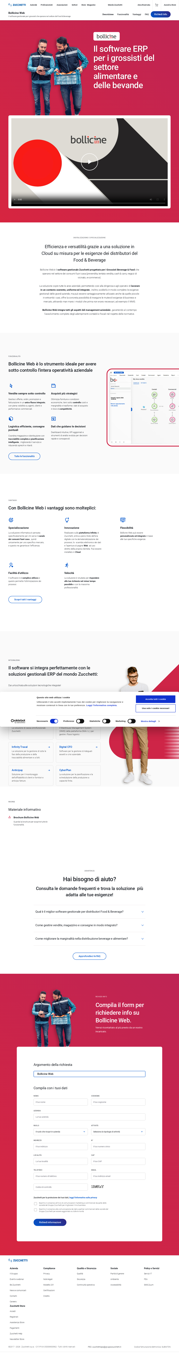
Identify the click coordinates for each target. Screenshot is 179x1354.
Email (93, 1170)
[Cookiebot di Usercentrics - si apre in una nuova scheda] (18, 1348)
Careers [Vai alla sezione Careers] (13, 1301)
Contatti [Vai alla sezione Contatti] (13, 1296)
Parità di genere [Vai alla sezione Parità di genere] (117, 1273)
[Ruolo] (61, 1131)
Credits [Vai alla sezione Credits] (46, 1296)
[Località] (61, 1161)
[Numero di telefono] (61, 1176)
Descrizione (108, 16)
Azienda (37, 1111)
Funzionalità (123, 16)
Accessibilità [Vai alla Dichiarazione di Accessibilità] (115, 1285)
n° (92, 1140)
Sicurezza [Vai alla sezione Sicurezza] (81, 1279)
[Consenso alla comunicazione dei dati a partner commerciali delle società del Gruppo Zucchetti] (35, 1209)
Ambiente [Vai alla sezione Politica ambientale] (114, 1279)
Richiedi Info (160, 15)
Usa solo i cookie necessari (155, 1335)
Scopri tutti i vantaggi (25, 599)
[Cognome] (118, 1102)
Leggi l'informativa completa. (101, 1332)
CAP (93, 1155)
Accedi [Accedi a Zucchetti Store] (13, 1311)
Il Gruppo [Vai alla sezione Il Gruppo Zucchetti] (14, 1273)
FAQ (147, 16)
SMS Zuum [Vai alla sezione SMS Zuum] (148, 1285)
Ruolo (36, 1126)
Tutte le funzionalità (24, 456)
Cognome (95, 1096)
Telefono (38, 1170)
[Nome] (61, 1102)
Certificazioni (49, 1290)
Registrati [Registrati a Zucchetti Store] (14, 1317)
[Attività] (118, 1131)
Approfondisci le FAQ (89, 956)
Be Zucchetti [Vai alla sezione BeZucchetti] (15, 1285)
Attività (94, 1126)
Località (38, 1155)
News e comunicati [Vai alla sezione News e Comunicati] (18, 1290)
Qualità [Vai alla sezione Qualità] (80, 1273)
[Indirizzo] (61, 1146)
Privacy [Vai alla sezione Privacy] (46, 1273)
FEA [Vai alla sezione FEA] (146, 1279)
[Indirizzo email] (118, 1176)
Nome (36, 1096)
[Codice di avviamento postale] (118, 1161)
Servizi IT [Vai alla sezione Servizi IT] (148, 1273)
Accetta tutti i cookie (155, 1326)
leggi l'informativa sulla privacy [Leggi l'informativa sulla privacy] (83, 1197)
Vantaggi (137, 16)
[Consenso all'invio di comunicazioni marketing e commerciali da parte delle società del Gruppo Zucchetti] (35, 1203)
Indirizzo (38, 1140)
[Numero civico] (118, 1146)
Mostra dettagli (148, 1348)
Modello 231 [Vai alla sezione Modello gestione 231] (48, 1285)
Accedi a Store (170, 5)
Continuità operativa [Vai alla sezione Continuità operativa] (86, 1285)
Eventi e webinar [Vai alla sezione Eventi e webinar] (17, 1279)
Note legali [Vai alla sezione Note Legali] (47, 1279)
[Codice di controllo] (61, 1187)
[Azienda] (89, 1116)
